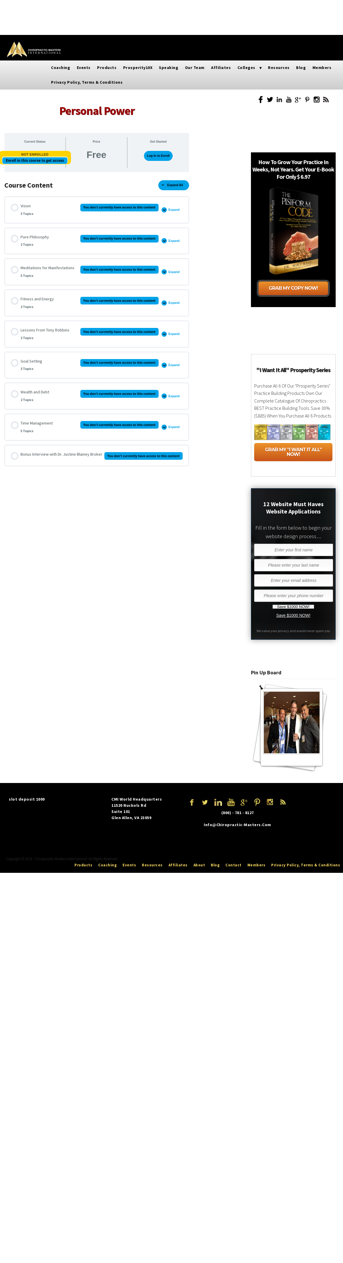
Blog (270, 8)
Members (293, 8)
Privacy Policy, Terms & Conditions (270, 26)
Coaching (60, 67)
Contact (233, 865)
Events (38, 8)
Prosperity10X (96, 8)
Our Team (156, 8)
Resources (245, 8)
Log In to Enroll (158, 155)
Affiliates (183, 8)
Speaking (128, 8)
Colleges (210, 8)
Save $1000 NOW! (293, 615)
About (199, 865)
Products (63, 8)
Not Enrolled (35, 154)
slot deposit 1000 (27, 799)
